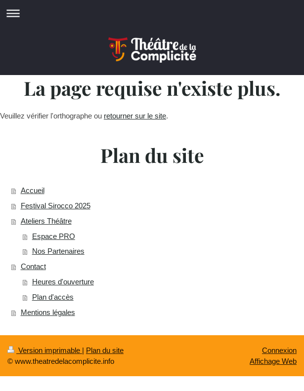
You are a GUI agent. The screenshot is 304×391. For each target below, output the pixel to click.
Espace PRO (53, 236)
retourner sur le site (135, 116)
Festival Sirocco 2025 (55, 205)
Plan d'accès (53, 297)
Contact (33, 266)
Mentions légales (48, 312)
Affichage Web (273, 361)
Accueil (32, 190)
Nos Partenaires (58, 251)
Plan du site (105, 350)
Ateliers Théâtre (46, 221)
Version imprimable (44, 350)
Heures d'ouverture (63, 281)
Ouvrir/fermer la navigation (152, 13)
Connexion (279, 350)
